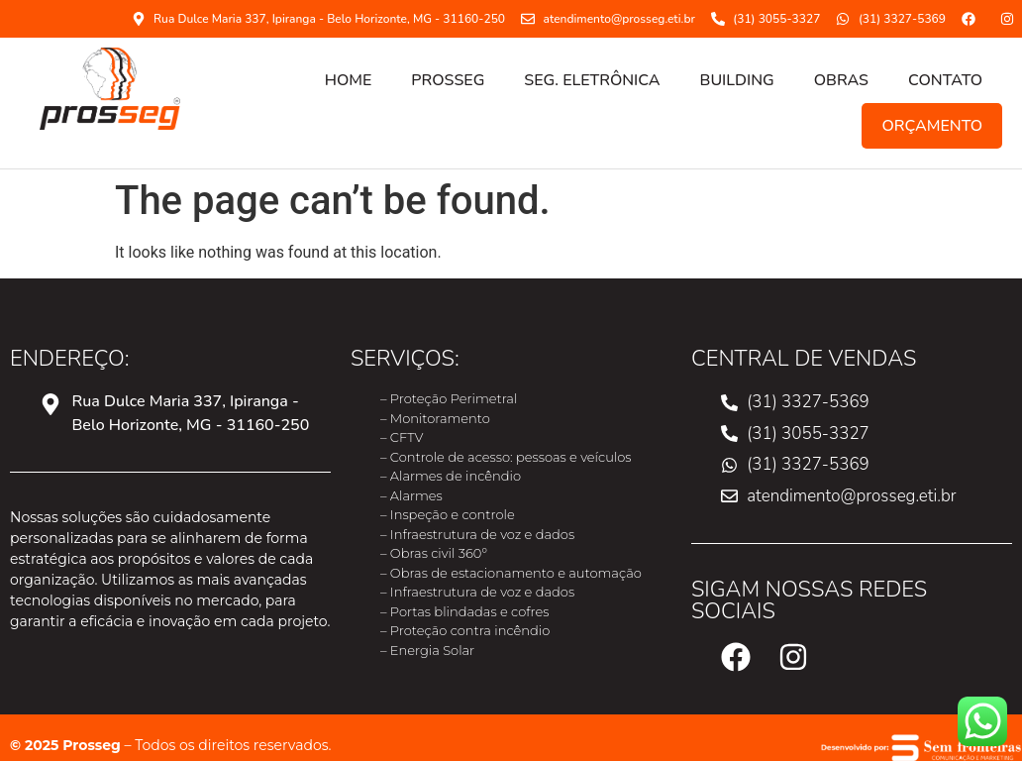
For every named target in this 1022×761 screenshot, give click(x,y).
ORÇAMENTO (931, 126)
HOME (348, 80)
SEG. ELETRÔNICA (592, 80)
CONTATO (945, 80)
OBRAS (841, 80)
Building (737, 80)
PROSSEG (447, 80)
